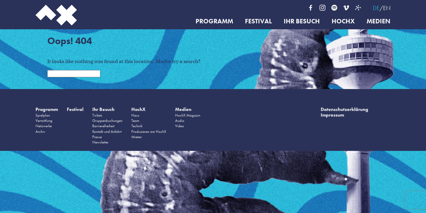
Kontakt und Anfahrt (107, 131)
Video (179, 125)
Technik (136, 125)
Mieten (136, 136)
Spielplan (43, 115)
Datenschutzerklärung (344, 109)
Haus (135, 115)
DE (376, 8)
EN (386, 8)
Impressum (332, 115)
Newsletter (100, 142)
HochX (343, 21)
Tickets (97, 115)
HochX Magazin (187, 115)
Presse (97, 136)
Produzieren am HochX (148, 131)
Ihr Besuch (302, 21)
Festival (258, 21)
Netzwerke (44, 125)
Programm (214, 21)
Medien (378, 21)
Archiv (40, 131)
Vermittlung (44, 120)
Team (135, 120)
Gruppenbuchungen (107, 120)
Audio (179, 120)
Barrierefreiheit (103, 125)
